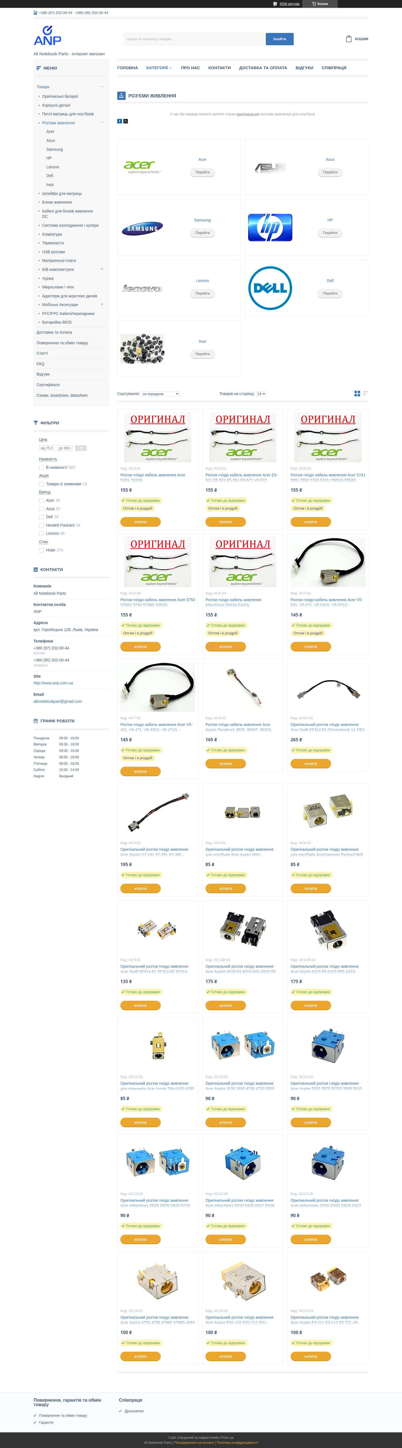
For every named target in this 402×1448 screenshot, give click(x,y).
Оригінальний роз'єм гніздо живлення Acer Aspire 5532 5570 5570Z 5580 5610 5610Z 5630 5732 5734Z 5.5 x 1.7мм (326, 1088)
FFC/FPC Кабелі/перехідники (68, 313)
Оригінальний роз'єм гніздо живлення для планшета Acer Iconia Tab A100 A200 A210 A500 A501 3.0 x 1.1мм (157, 1088)
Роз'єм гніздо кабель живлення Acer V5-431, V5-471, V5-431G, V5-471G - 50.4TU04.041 (156, 729)
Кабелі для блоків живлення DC (67, 214)
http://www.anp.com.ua (53, 683)
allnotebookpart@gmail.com (58, 701)
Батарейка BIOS (57, 322)
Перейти (202, 172)
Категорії (157, 68)
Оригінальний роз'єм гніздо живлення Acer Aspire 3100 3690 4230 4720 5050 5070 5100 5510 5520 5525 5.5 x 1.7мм (240, 1088)
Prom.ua (227, 1438)
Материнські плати (59, 260)
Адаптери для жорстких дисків (69, 296)
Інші (50, 184)
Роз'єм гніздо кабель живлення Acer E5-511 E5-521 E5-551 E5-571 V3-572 (241, 477)
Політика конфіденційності (237, 1443)
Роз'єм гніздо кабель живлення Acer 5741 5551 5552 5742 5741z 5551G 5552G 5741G (328, 480)
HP (49, 158)
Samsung (54, 149)
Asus (50, 140)
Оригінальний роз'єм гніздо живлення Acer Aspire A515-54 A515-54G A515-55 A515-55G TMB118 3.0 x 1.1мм (240, 971)
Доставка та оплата (54, 332)
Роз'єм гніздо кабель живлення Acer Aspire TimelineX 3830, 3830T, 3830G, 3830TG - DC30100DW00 (238, 729)
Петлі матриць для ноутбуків (68, 114)
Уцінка (48, 278)
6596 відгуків (290, 4)
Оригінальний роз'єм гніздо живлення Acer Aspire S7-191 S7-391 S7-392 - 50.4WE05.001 (154, 854)
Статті (42, 353)
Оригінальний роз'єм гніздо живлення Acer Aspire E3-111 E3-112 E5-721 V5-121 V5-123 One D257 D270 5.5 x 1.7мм (326, 1322)
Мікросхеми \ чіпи (58, 287)
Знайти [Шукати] (279, 39)
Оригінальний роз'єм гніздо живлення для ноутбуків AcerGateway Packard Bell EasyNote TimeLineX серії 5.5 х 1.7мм (327, 854)
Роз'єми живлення (58, 123)
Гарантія (46, 1422)
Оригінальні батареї (60, 96)
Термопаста (53, 243)
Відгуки (43, 374)
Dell (49, 175)
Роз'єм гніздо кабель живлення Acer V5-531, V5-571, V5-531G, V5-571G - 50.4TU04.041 (327, 605)
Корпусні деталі (56, 105)
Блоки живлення (57, 202)
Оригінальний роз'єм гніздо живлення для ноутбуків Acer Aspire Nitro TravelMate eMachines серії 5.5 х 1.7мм (240, 854)
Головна (127, 68)
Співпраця (334, 68)
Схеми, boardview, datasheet (62, 395)
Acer (50, 131)
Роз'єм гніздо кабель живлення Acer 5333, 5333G (152, 477)
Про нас (190, 68)
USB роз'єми (53, 252)
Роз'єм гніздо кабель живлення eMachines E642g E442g (233, 602)
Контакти (220, 68)
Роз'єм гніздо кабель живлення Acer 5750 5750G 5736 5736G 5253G (157, 602)
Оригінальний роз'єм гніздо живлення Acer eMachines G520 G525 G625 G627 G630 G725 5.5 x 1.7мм (326, 1205)
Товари (43, 87)
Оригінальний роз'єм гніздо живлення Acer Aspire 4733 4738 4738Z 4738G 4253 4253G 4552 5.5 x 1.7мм (157, 1322)
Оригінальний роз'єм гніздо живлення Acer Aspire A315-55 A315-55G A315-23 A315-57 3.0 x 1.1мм (324, 971)
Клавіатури (52, 234)
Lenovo (52, 167)
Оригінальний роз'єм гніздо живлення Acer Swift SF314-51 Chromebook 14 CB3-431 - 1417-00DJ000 (328, 729)
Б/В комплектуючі (58, 269)
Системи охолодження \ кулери (70, 225)
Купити (140, 522)
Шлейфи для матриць (62, 193)
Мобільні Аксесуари (60, 304)
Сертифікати (48, 385)
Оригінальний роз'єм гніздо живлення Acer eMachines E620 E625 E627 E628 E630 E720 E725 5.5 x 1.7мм (239, 1205)
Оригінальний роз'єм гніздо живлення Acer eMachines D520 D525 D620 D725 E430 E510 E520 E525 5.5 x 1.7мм (155, 1205)
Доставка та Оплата (263, 68)
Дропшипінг (134, 1411)
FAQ (40, 364)
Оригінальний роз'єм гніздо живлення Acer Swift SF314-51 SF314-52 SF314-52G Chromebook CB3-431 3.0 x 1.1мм (154, 971)
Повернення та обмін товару (62, 343)
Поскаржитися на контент (194, 1443)
